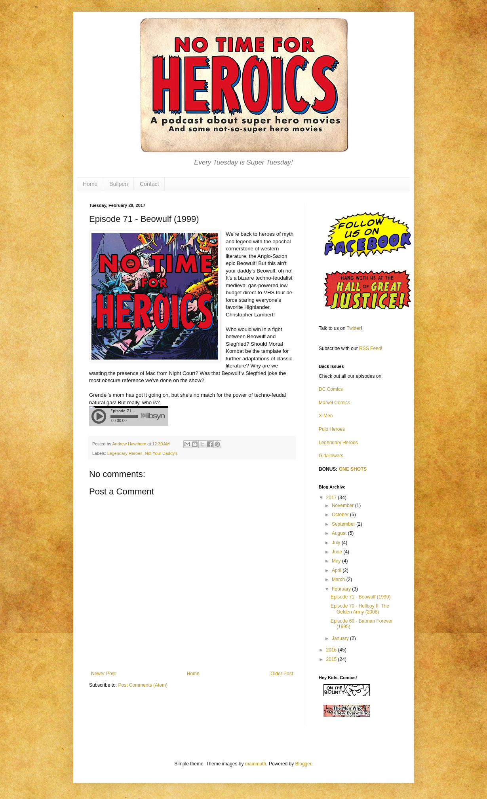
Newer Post (103, 673)
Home (90, 184)
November (343, 505)
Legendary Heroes (125, 453)
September (344, 524)
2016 (332, 650)
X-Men (326, 415)
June (337, 552)
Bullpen (118, 184)
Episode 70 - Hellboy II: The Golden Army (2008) (360, 608)
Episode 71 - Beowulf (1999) (360, 597)
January (341, 638)
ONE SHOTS (353, 469)
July (337, 542)
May (337, 561)
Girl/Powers (331, 455)
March (339, 579)
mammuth (255, 764)
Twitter (354, 328)
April (337, 570)
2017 (332, 497)
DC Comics (331, 389)
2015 (332, 659)
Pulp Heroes (332, 429)
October (341, 514)
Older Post (281, 673)
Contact (149, 184)
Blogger (303, 764)
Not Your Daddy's (161, 453)
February (342, 589)
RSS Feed (370, 348)
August (340, 533)
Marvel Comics (334, 402)
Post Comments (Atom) (142, 685)
